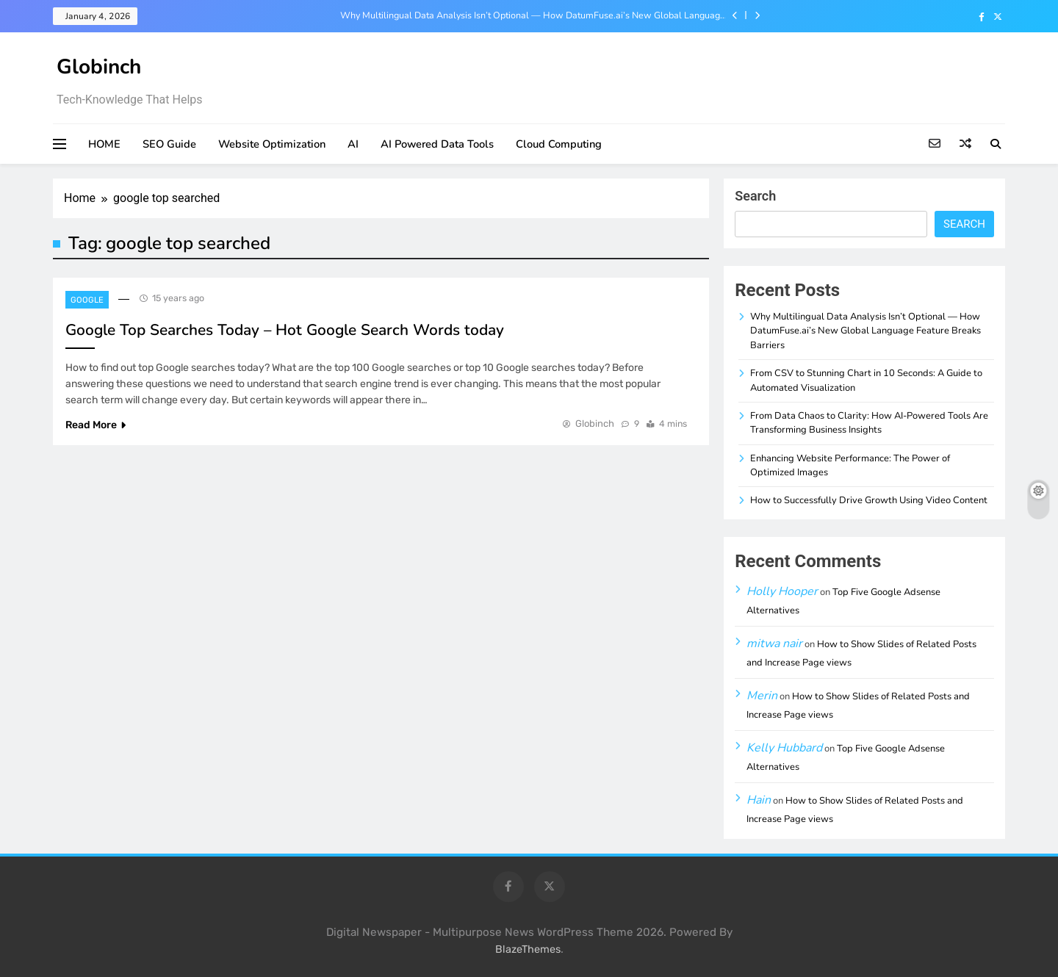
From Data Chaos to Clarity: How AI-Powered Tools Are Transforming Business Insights (869, 422)
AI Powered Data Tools (437, 144)
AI (353, 144)
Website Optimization (271, 144)
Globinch (99, 67)
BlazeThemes (528, 949)
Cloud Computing (559, 144)
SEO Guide (169, 144)
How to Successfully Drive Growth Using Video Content (868, 500)
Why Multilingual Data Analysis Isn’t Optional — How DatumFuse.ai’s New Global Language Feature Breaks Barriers (532, 15)
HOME (104, 144)
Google (87, 300)
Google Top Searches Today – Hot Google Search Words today (284, 330)
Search (755, 195)
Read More (95, 425)
